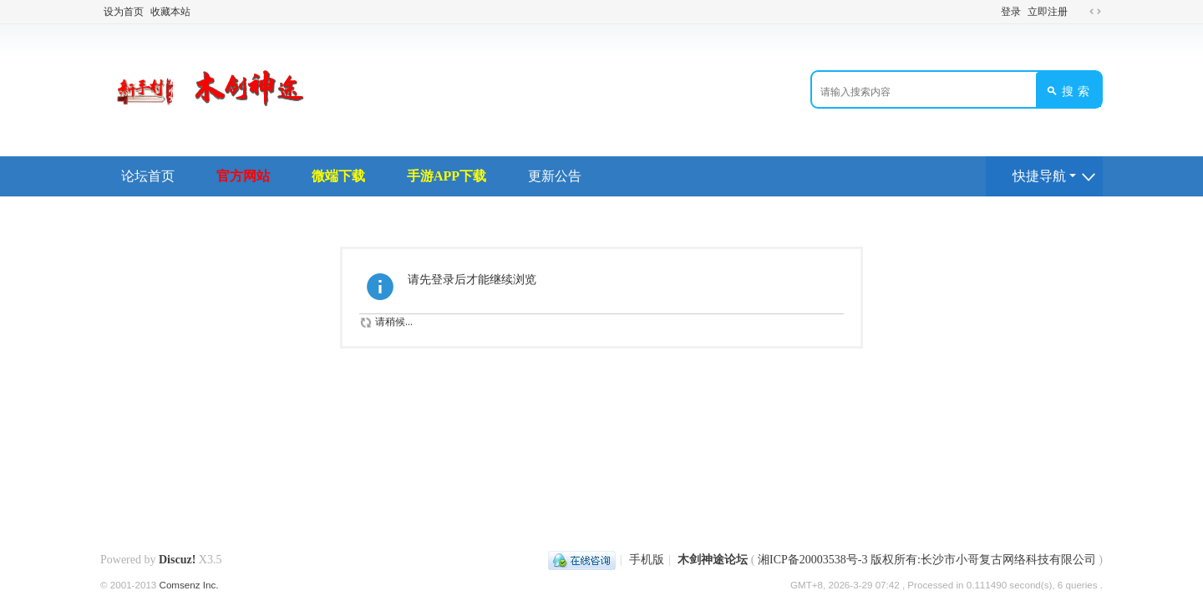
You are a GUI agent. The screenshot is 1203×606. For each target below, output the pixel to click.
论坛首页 (148, 176)
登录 (1011, 12)
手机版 (646, 559)
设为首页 (124, 12)
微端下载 (338, 176)
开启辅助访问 (1079, 11)
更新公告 (554, 176)
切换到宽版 (1095, 11)
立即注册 (1048, 12)
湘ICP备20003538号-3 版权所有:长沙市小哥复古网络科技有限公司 (927, 559)
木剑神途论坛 (713, 559)
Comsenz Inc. (189, 584)
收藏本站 (170, 12)
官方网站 (243, 176)
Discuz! (177, 559)
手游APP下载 (446, 176)
